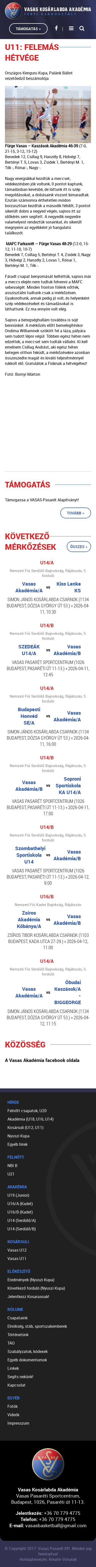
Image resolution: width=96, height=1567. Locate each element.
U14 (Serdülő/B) (21, 1229)
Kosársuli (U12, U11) (25, 1127)
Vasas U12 (17, 1250)
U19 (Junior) (18, 1195)
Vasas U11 (17, 1258)
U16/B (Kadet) (20, 1212)
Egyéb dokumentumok (27, 1360)
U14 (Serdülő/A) (21, 1220)
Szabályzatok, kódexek (27, 1351)
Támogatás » (28, 28)
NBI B (12, 1165)
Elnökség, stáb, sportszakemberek (37, 1326)
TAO (11, 1343)
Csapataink (17, 1318)
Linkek (13, 1368)
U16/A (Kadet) (20, 1203)
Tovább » (75, 512)
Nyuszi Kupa (18, 1136)
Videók (13, 1414)
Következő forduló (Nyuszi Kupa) (36, 1288)
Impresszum (18, 1423)
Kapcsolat (16, 1385)
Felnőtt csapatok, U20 (27, 1110)
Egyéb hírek (17, 1144)
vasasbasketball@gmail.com (56, 1525)
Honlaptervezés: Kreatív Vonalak (48, 1559)
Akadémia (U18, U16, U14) (30, 1119)
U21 (11, 1174)
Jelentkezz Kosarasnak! (28, 1296)
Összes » (79, 546)
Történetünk (18, 1334)
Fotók (12, 1406)
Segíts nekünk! (20, 1376)
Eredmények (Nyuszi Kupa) (30, 1279)
